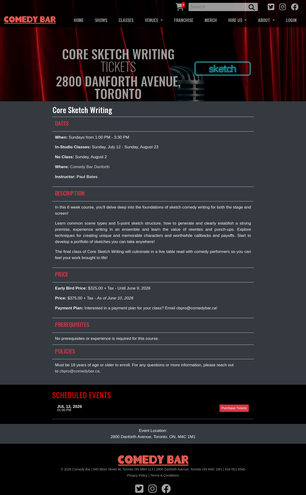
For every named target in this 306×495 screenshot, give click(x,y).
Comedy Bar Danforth (90, 166)
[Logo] (153, 460)
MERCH (211, 20)
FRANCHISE (183, 20)
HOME (79, 20)
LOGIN (291, 20)
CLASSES (126, 20)
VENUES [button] (152, 20)
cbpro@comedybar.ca (79, 371)
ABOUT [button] (264, 20)
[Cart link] (180, 6)
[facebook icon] (294, 6)
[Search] (217, 7)
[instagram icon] (282, 6)
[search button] (252, 7)
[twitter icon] (271, 6)
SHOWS (101, 20)
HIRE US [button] (235, 20)
